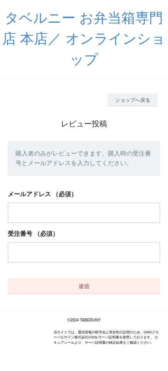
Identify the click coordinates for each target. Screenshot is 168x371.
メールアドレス (29, 194)
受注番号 (20, 233)
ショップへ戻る (132, 100)
